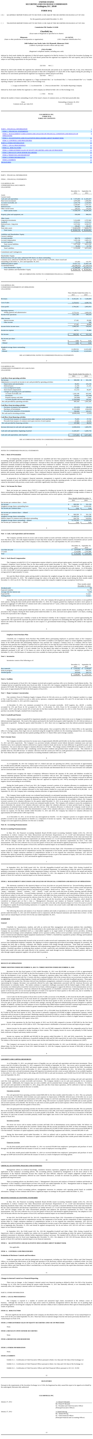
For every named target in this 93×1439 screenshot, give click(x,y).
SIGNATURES (6, 162)
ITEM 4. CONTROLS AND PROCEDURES (17, 140)
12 (91, 143)
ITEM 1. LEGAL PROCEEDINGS (14, 145)
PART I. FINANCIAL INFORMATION (14, 129)
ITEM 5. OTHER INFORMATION (13, 157)
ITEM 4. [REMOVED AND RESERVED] (16, 155)
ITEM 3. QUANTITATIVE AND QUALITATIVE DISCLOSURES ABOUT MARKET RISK (33, 138)
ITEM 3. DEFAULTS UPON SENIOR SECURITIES (19, 152)
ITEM (3, 179)
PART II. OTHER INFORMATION (12, 143)
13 (91, 162)
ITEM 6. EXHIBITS (9, 160)
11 (91, 138)
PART (3, 175)
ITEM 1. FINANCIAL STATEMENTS (15, 131)
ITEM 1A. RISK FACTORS (11, 148)
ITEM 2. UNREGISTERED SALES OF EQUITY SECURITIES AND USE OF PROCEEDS (32, 150)
